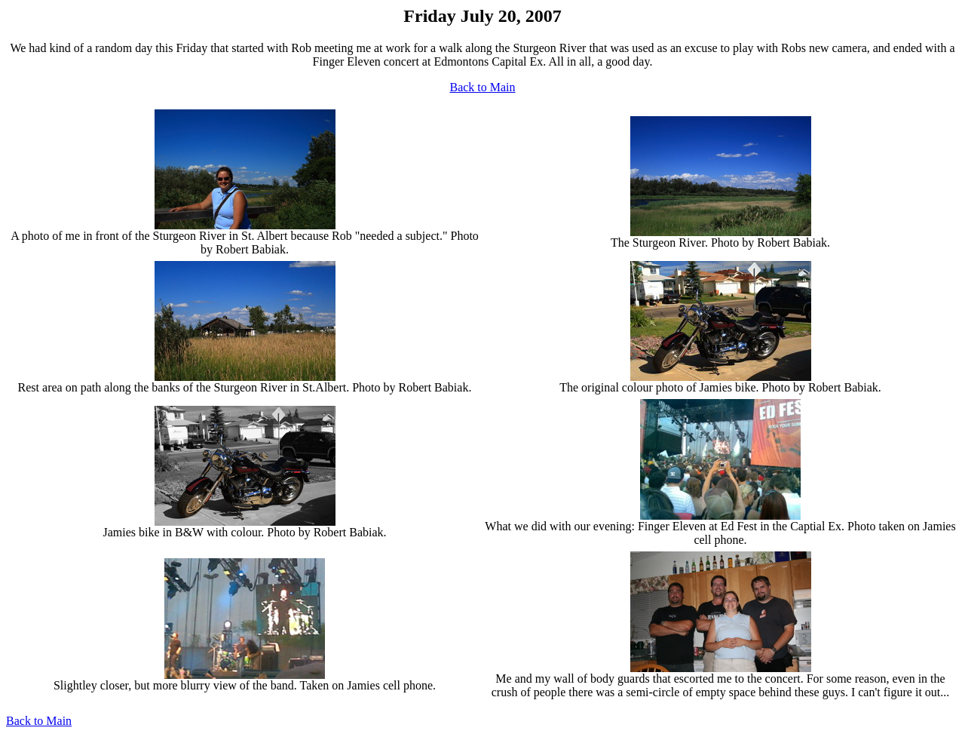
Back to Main (482, 87)
